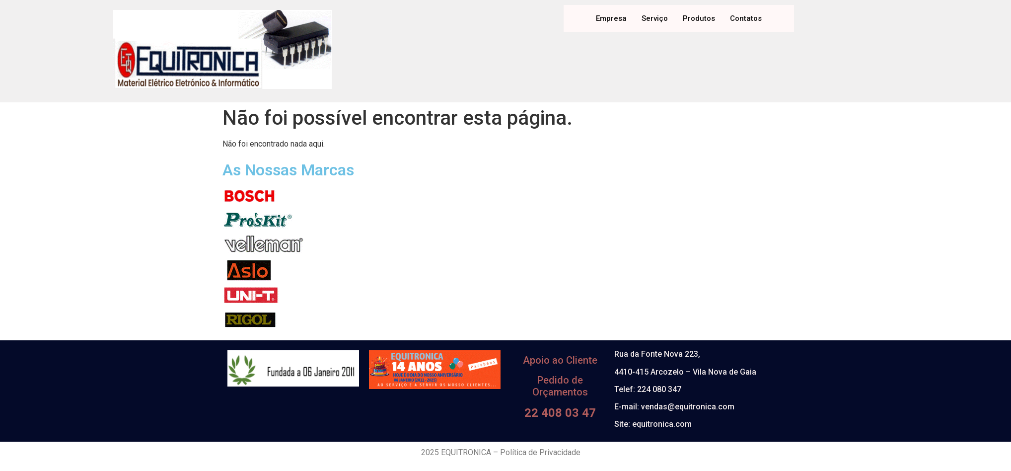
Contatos (746, 18)
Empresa (611, 18)
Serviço (655, 18)
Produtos (699, 18)
